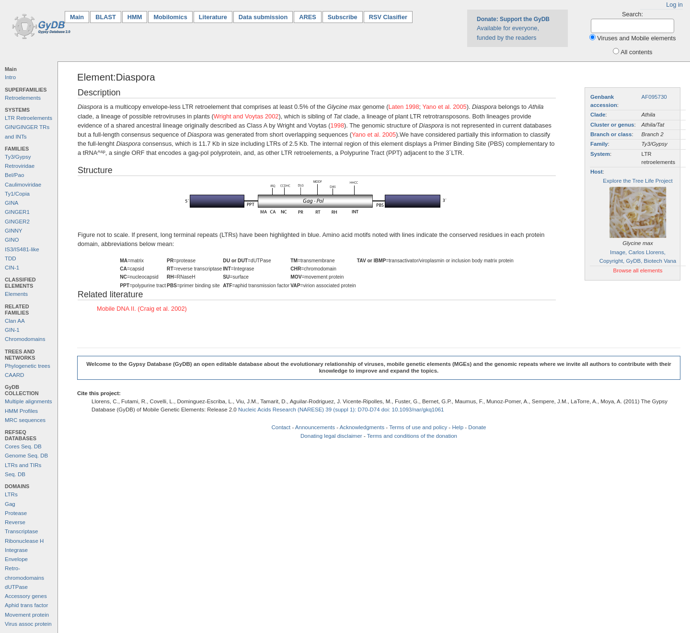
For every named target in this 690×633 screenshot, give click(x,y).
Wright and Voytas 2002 (246, 116)
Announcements (315, 427)
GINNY (13, 231)
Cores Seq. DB (23, 446)
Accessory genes (26, 596)
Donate (477, 427)
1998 (337, 125)
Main (79, 16)
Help (457, 427)
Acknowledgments (362, 427)
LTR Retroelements (28, 118)
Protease (16, 513)
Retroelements (23, 98)
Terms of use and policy (418, 427)
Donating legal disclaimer (331, 436)
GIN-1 (12, 330)
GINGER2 (17, 221)
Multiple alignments (28, 401)
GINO (12, 240)
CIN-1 (12, 267)
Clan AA (15, 321)
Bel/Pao (14, 175)
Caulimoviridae (23, 185)
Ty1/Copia (17, 194)
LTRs (11, 494)
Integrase (16, 550)
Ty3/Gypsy (18, 157)
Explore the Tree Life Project (637, 181)
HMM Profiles (21, 411)
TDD (10, 258)
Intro (10, 77)
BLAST (105, 17)
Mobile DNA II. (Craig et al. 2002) (142, 308)
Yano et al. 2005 (444, 106)
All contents (636, 52)
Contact (281, 427)
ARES (307, 17)
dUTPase (16, 587)
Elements (16, 294)
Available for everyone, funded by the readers (513, 28)
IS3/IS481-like (22, 249)
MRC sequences (25, 420)
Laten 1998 (403, 106)
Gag (10, 504)
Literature (213, 17)
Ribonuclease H (24, 541)
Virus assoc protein (28, 624)
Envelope (16, 559)
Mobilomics (170, 17)
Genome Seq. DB (26, 455)
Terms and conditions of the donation (412, 436)
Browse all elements (637, 270)
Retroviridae (19, 166)
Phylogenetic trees (27, 366)
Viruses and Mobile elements (636, 38)
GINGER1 (17, 212)
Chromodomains (25, 339)
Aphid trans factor (26, 605)
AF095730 (654, 97)
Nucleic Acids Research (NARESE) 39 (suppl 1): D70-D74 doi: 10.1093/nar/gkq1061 (341, 409)
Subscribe (342, 17)
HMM (134, 17)
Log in (674, 4)
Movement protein (27, 615)
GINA (11, 203)
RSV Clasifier (388, 17)
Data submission (263, 17)
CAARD (14, 375)
